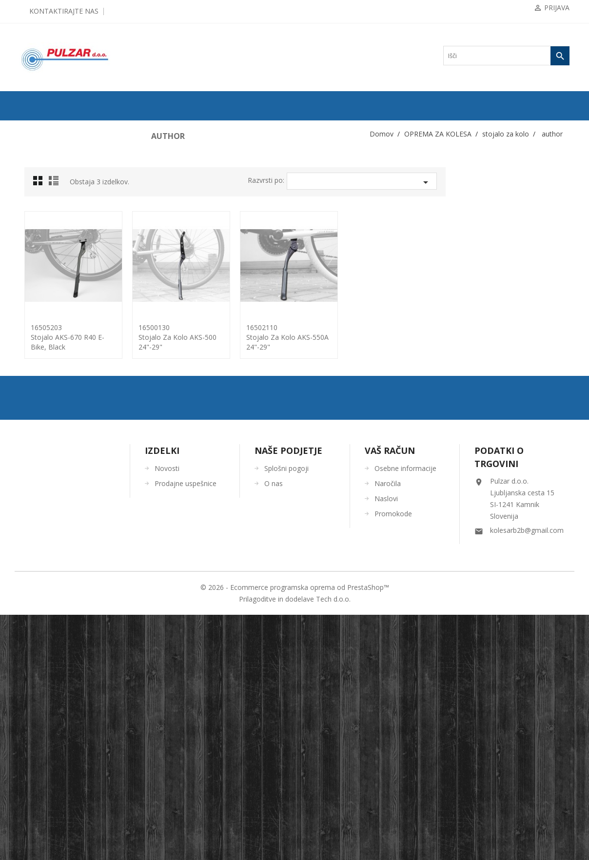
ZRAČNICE (39, 175)
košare (37, 268)
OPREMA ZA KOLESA (53, 206)
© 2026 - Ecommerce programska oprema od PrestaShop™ (294, 832)
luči (33, 284)
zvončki (38, 471)
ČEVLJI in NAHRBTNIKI (56, 549)
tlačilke (38, 440)
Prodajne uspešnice (185, 728)
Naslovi (386, 743)
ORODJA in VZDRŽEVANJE (60, 565)
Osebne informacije (405, 713)
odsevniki (41, 299)
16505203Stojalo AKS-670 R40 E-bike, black (191, 337)
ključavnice (43, 253)
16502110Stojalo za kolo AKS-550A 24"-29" (411, 337)
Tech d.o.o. (333, 844)
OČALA (34, 533)
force (38, 377)
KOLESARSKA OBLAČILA (59, 502)
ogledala (39, 315)
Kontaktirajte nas (63, 11)
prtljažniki (41, 346)
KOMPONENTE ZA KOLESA (61, 190)
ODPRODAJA (41, 128)
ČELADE (35, 518)
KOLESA (35, 143)
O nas (273, 728)
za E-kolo (44, 424)
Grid (164, 183)
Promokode (393, 758)
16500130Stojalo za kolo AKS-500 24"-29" (301, 337)
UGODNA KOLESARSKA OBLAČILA (72, 596)
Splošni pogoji (286, 713)
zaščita (37, 487)
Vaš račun (390, 696)
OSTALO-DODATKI (49, 580)
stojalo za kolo (46, 362)
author (40, 393)
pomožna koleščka (51, 331)
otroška (41, 409)
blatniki (38, 237)
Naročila (387, 728)
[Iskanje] (506, 55)
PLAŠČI (34, 159)
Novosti (167, 713)
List (179, 183)
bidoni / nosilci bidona (55, 221)
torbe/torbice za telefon (56, 455)
